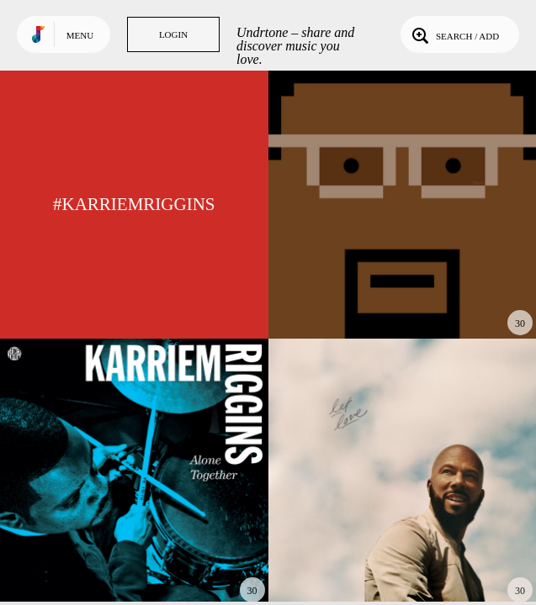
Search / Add (454, 34)
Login (173, 34)
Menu (79, 35)
